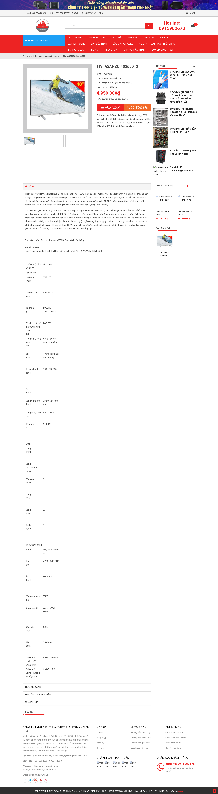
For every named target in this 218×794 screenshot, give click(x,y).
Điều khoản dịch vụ (139, 747)
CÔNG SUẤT (134, 37)
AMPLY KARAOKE (98, 37)
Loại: (99, 78)
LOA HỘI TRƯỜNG (78, 44)
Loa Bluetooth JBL (162, 50)
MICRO (150, 37)
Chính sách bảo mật (174, 731)
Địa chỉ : (27, 755)
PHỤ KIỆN (94, 50)
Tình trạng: (102, 87)
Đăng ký (100, 742)
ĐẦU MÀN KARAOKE (124, 44)
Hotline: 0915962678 (180, 763)
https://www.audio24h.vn (45, 765)
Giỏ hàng (101, 747)
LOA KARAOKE (166, 37)
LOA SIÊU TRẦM (100, 44)
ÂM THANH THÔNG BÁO (163, 44)
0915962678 (137, 107)
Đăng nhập (101, 736)
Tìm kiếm (101, 731)
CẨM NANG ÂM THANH (135, 50)
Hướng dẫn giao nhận (140, 742)
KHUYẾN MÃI (111, 50)
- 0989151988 (55, 760)
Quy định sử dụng (173, 747)
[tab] (87, 185)
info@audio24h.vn (39, 773)
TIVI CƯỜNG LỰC (77, 50)
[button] (87, 185)
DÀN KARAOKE (75, 37)
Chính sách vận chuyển (175, 736)
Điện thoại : (28, 760)
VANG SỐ (118, 37)
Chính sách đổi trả (173, 742)
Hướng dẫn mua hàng (140, 731)
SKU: (99, 74)
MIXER (143, 44)
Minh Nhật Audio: (105, 82)
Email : (26, 773)
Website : (27, 765)
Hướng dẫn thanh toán (141, 736)
